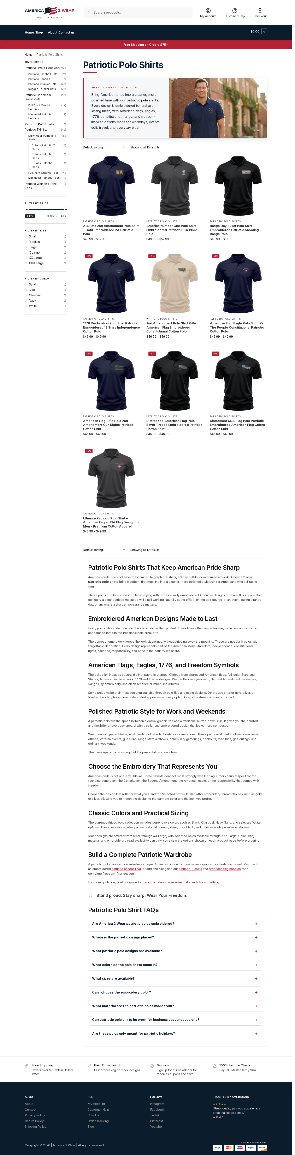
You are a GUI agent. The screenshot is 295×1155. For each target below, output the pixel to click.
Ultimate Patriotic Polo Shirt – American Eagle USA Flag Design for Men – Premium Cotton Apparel (111, 520)
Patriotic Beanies (39, 76)
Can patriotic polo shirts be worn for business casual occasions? (145, 1017)
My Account (208, 13)
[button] (258, 31)
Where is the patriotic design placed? (123, 935)
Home (29, 52)
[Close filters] (67, 60)
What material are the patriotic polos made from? (133, 1004)
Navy (32, 298)
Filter (30, 213)
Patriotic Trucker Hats (42, 81)
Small (32, 234)
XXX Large (36, 261)
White (33, 303)
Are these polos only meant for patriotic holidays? (133, 1031)
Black (32, 287)
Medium (34, 239)
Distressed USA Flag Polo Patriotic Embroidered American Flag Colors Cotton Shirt (237, 423)
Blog (91, 1124)
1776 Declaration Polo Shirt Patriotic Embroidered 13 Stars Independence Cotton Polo (111, 325)
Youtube (156, 1124)
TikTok (155, 1113)
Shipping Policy (35, 1124)
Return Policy (34, 1119)
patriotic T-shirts (190, 866)
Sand (32, 282)
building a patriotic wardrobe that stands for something (180, 880)
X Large (34, 250)
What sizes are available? (113, 976)
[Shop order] (104, 145)
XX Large (35, 255)
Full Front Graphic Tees (43, 170)
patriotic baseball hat (126, 866)
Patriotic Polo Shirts (98, 218)
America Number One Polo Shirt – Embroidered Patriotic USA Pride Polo (172, 228)
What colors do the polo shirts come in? (125, 962)
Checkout (260, 13)
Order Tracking (98, 1119)
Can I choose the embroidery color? (121, 990)
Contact (30, 1107)
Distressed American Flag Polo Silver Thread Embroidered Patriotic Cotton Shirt (174, 423)
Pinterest (156, 1119)
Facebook (157, 1107)
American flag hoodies (225, 866)
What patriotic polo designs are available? (127, 949)
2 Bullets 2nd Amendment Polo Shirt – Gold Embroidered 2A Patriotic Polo (111, 228)
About (29, 1101)
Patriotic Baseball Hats (42, 71)
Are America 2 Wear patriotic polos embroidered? (133, 921)
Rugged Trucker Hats (42, 86)
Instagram (157, 1101)
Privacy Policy (35, 1113)
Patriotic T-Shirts (36, 127)
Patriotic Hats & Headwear (42, 65)
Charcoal (35, 293)
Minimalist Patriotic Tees (44, 175)
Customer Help (235, 13)
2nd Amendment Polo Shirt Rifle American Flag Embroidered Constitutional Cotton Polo (171, 325)
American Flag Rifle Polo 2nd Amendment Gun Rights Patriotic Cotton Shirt (108, 423)
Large (33, 244)
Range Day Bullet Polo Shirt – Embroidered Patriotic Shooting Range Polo (234, 228)
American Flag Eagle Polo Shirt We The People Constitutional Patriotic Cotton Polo (237, 325)
